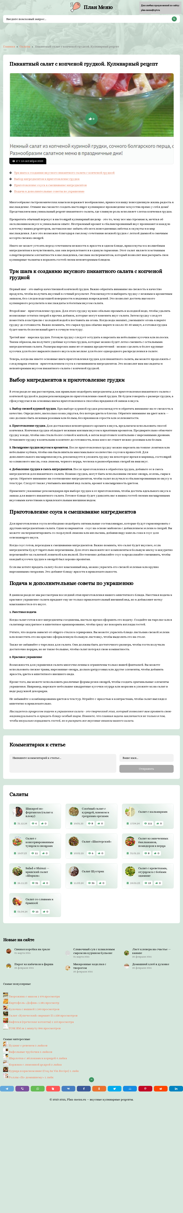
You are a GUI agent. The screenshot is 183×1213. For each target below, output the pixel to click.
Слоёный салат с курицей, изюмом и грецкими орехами (95, 812)
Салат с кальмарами (152, 811)
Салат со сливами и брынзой (39, 901)
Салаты (24, 46)
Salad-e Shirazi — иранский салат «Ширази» (37, 872)
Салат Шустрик (93, 871)
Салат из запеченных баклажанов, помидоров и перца (153, 842)
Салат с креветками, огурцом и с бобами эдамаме (152, 872)
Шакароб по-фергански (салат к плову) (39, 812)
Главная (9, 46)
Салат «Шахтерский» (96, 841)
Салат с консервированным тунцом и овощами (40, 842)
